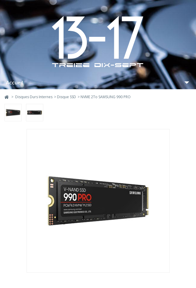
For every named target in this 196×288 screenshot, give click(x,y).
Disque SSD (66, 96)
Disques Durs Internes (34, 96)
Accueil (14, 82)
